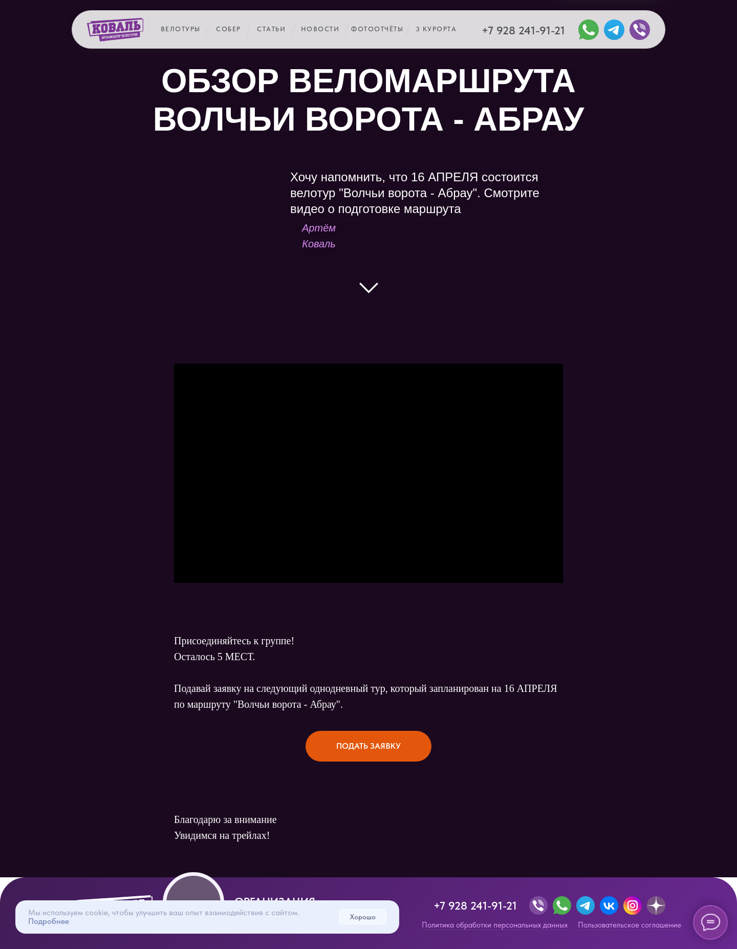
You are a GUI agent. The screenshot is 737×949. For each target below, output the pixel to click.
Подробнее (48, 921)
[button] (368, 746)
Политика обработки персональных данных (495, 925)
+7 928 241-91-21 (523, 30)
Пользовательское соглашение (629, 925)
